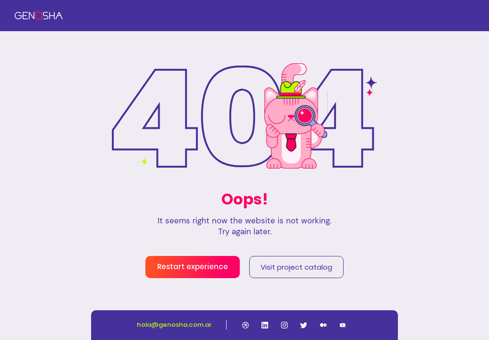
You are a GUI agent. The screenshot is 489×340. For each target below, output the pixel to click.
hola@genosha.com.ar (174, 324)
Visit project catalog (296, 267)
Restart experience (192, 267)
